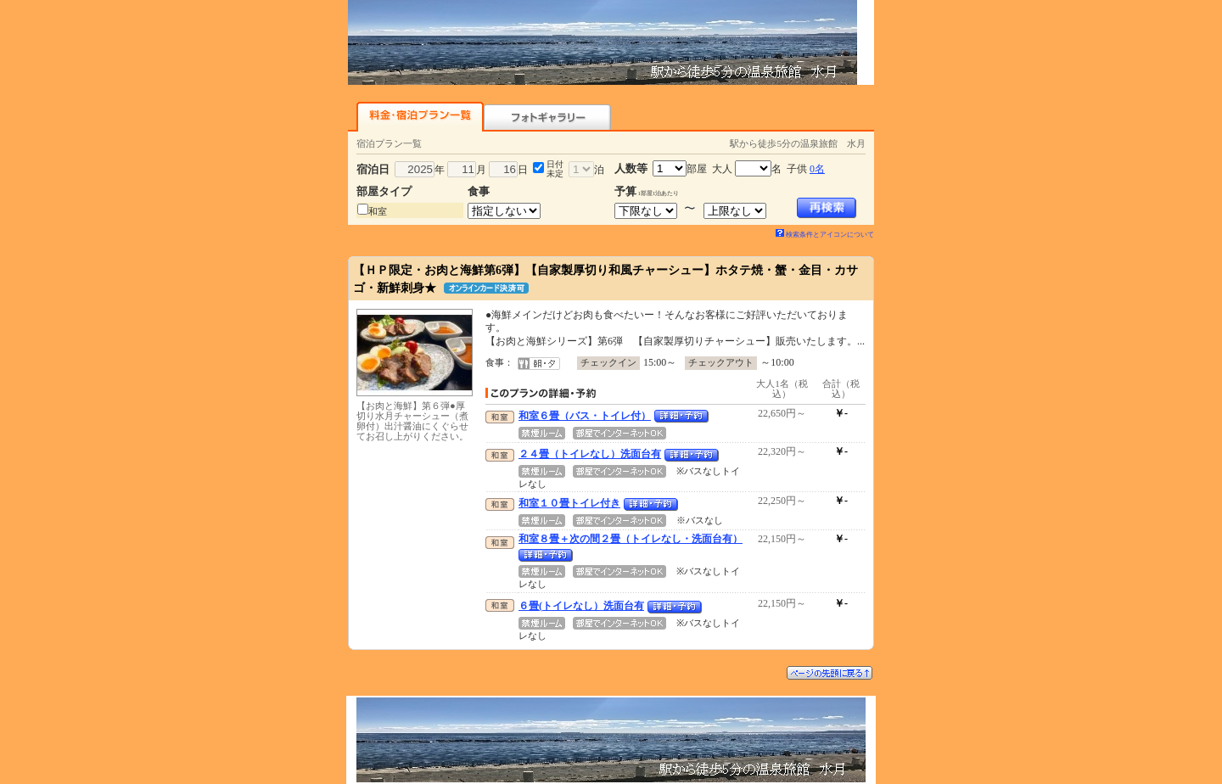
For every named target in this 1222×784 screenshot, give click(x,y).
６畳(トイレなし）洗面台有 (581, 606)
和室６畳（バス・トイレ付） (585, 416)
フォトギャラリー (547, 117)
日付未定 (555, 169)
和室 (377, 211)
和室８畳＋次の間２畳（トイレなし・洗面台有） (631, 539)
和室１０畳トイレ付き (569, 503)
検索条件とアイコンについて (825, 234)
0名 (817, 169)
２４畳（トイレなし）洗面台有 (590, 454)
